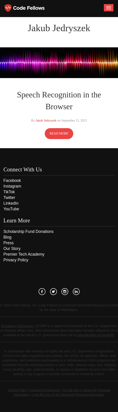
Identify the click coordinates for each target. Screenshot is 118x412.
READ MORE (59, 133)
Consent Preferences (45, 390)
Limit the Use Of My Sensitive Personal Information (68, 395)
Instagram (12, 186)
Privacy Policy (15, 260)
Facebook (12, 180)
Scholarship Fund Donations (28, 231)
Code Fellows (25, 8)
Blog (7, 237)
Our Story (12, 248)
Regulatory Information (17, 326)
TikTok (9, 192)
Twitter (9, 197)
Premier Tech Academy (24, 254)
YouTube (11, 209)
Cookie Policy (17, 390)
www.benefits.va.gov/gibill (95, 335)
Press (8, 243)
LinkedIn (10, 203)
